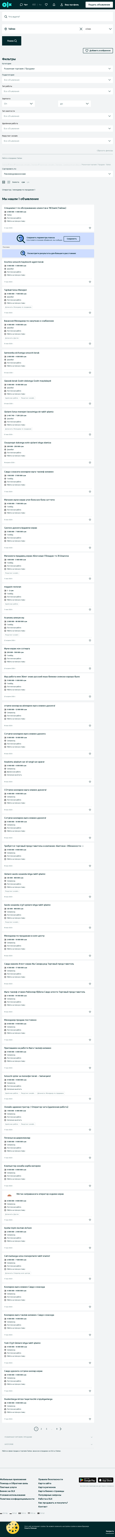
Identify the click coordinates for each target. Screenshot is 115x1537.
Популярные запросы (49, 1495)
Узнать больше (30, 1528)
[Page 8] (57, 1429)
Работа (11, 165)
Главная (5, 165)
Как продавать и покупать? (53, 1502)
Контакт (42, 1506)
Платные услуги (8, 1487)
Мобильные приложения (13, 1479)
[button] (53, 4)
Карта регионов (47, 1487)
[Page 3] (46, 1429)
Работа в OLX (45, 1499)
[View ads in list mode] (3, 182)
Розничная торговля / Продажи (26, 165)
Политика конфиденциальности (17, 1499)
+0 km (98, 29)
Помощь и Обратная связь (14, 1483)
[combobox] (59, 16)
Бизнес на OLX (7, 1491)
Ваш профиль (71, 4)
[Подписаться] (90, 228)
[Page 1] (36, 1429)
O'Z (34, 4)
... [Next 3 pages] (51, 1429)
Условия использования (12, 1495)
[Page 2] (41, 1429)
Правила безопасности (50, 1479)
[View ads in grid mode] (8, 182)
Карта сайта (44, 1483)
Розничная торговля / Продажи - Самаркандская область (60, 165)
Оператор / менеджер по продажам (18, 190)
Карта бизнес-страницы (51, 1491)
